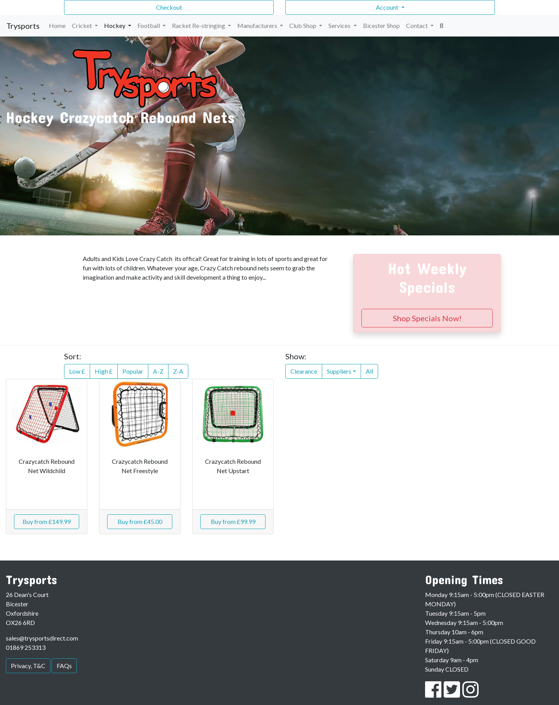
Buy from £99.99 (233, 521)
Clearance (303, 371)
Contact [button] (417, 25)
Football (149, 25)
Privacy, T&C (28, 665)
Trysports (23, 25)
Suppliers (339, 371)
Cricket (82, 25)
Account (387, 7)
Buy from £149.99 (47, 521)
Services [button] (340, 25)
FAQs (64, 665)
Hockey (115, 25)
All (369, 371)
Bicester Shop (381, 25)
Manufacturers (257, 25)
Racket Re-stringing (199, 25)
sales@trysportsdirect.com (42, 638)
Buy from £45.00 (140, 521)
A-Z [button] (158, 371)
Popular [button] (132, 371)
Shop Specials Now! (427, 318)
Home (57, 25)
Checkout (169, 7)
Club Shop (303, 25)
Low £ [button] (77, 371)
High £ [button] (104, 371)
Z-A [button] (178, 371)
